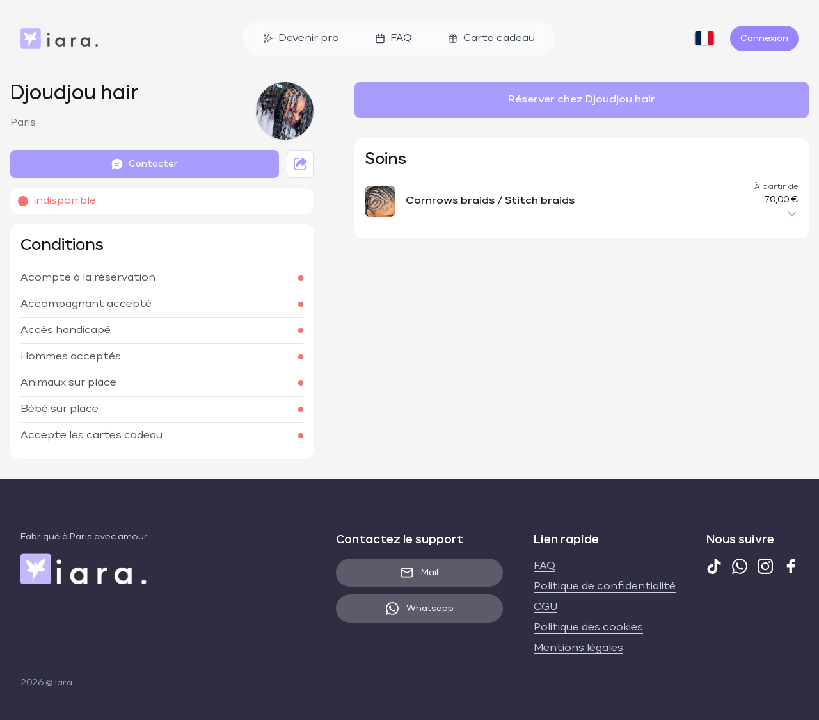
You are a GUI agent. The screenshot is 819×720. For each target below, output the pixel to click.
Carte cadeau (491, 38)
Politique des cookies (588, 628)
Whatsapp (420, 608)
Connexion (764, 38)
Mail (419, 572)
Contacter (144, 164)
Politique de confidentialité (605, 587)
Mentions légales (578, 648)
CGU (545, 607)
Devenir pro (301, 38)
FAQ (393, 38)
